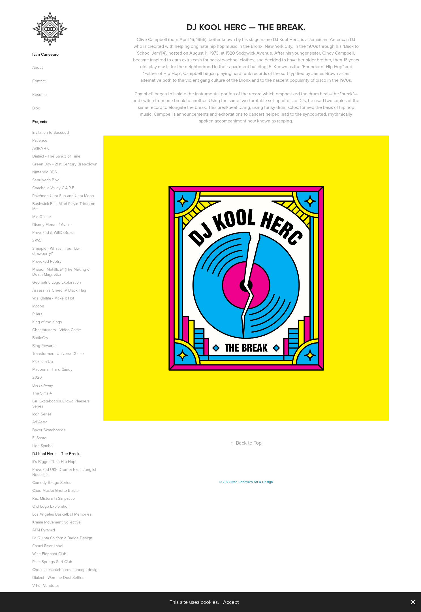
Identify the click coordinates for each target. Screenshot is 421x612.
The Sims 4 (42, 393)
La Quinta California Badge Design (62, 538)
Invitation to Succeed (50, 132)
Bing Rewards (44, 345)
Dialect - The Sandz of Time (56, 156)
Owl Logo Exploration (51, 506)
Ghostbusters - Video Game (56, 330)
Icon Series (42, 414)
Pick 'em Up (42, 361)
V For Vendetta (45, 585)
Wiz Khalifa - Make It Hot (53, 298)
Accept (231, 601)
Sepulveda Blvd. (46, 180)
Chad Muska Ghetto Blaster (56, 490)
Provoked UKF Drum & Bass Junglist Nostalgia (64, 472)
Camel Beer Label (47, 546)
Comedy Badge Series (51, 482)
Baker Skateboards (48, 430)
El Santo (39, 438)
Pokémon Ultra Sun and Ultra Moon (63, 196)
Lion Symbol (43, 446)
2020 (37, 377)
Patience (39, 140)
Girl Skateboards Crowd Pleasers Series (61, 403)
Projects (39, 121)
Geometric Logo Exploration (56, 282)
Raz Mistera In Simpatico (53, 498)
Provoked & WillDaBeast (53, 232)
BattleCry (40, 338)
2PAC (36, 240)
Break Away (42, 385)
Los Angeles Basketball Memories (61, 514)
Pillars (37, 314)
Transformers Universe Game (58, 353)
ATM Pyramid (43, 530)
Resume (39, 94)
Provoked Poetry (46, 261)
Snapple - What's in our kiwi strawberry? (56, 250)
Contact (39, 81)
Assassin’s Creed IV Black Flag (59, 290)
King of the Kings (47, 322)
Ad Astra (39, 422)
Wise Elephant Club (49, 554)
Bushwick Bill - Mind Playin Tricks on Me (63, 206)
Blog (36, 108)
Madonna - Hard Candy (52, 369)
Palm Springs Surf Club (52, 561)
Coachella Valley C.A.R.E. (53, 188)
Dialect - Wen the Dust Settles (58, 577)
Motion (38, 306)
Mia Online (41, 216)
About (37, 67)
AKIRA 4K (40, 148)
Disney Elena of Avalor (52, 224)
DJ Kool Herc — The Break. (56, 453)
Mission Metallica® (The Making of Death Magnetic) (61, 271)
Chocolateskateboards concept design (66, 569)
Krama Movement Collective (56, 522)
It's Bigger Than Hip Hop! (54, 461)
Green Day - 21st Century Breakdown (64, 164)
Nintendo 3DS (44, 172)
